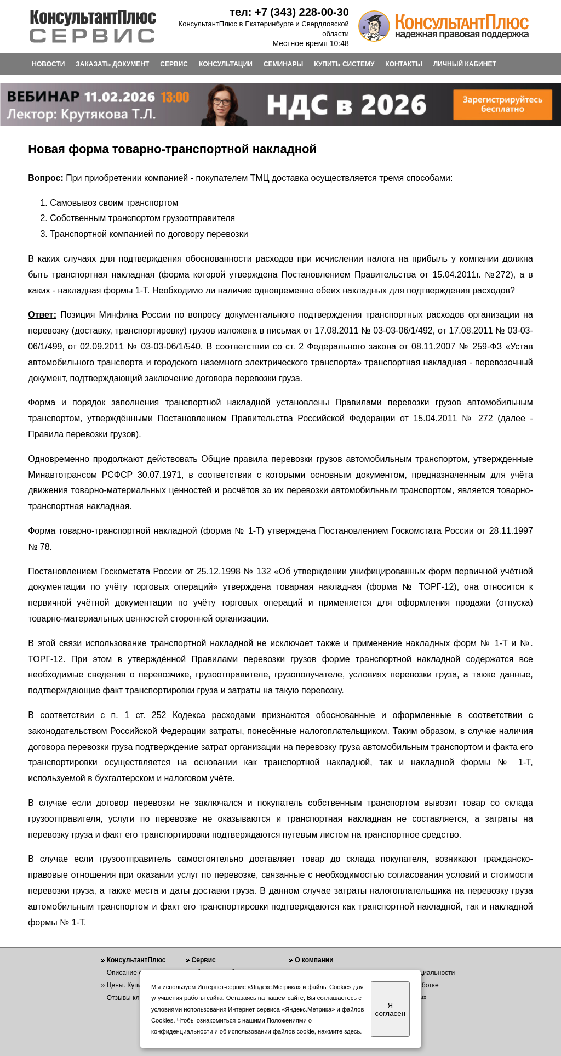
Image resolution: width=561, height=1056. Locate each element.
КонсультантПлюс (136, 960)
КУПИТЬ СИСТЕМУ (344, 64)
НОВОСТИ (48, 64)
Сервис (204, 960)
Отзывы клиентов (134, 998)
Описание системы (136, 972)
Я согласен (390, 1009)
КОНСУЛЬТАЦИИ (226, 64)
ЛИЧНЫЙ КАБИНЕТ (464, 64)
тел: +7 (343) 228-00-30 (289, 12)
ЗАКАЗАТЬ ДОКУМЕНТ (112, 64)
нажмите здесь (339, 1031)
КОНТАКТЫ (403, 64)
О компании (314, 960)
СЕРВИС (174, 64)
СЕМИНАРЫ (283, 64)
